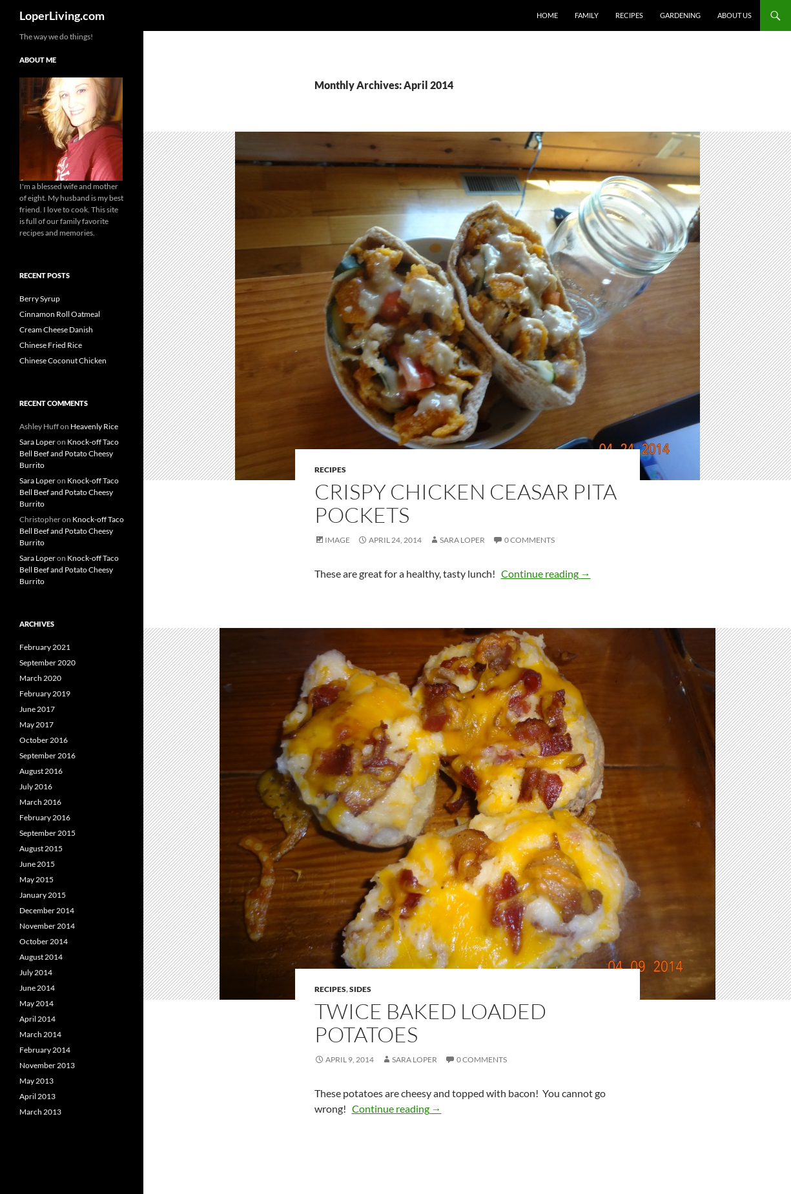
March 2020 (40, 678)
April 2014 (37, 1019)
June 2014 (37, 988)
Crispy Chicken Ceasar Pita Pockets (465, 503)
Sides (360, 989)
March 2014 (40, 1034)
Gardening (680, 15)
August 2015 (41, 848)
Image (337, 540)
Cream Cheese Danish (56, 329)
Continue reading (546, 573)
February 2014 (44, 1050)
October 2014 (43, 941)
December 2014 (46, 910)
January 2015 (42, 895)
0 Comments (529, 540)
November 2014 (47, 926)
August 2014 (41, 957)
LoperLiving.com (62, 15)
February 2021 (44, 647)
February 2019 (44, 693)
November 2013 (47, 1065)
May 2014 (36, 1003)
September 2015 (47, 833)
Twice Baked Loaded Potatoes (430, 1022)
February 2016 (44, 817)
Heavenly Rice (94, 426)
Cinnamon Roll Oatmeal (59, 314)
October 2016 (43, 740)
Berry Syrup (39, 298)
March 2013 (40, 1112)
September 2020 (47, 662)
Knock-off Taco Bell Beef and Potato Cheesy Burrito (69, 453)
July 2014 (35, 972)
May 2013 (36, 1081)
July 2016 (35, 786)
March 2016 (40, 802)
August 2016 (41, 771)
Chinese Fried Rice (50, 345)
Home (547, 15)
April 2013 (37, 1096)
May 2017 (36, 724)
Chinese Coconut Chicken (63, 360)
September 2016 (47, 755)
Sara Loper (462, 540)
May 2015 (36, 879)
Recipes (629, 15)
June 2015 (37, 864)
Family (587, 15)
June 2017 (37, 709)
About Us (734, 15)
